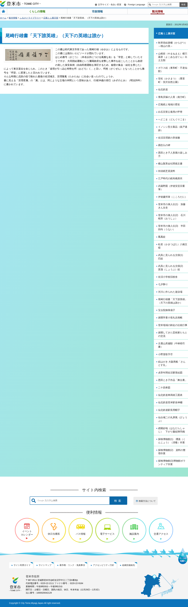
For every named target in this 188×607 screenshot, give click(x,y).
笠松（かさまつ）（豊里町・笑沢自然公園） (171, 80)
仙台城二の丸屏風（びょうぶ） (172, 419)
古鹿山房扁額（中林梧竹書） (171, 345)
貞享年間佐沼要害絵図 (170, 372)
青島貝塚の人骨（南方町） (172, 97)
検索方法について (147, 501)
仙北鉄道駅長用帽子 (169, 410)
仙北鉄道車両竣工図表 (170, 395)
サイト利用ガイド (22, 565)
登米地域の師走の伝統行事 (172, 325)
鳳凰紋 (161, 237)
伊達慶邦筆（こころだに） (172, 197)
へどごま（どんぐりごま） (172, 119)
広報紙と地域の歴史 (169, 104)
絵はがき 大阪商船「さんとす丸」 (171, 363)
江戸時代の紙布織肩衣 (170, 178)
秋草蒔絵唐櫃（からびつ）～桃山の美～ (172, 44)
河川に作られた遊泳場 (170, 292)
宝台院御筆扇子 (166, 310)
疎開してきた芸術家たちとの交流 (172, 334)
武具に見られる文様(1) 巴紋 (171, 257)
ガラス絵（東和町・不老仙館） (172, 69)
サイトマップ (45, 565)
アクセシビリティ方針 (103, 565)
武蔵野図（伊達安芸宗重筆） (171, 188)
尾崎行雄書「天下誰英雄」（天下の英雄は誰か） (172, 301)
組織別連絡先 (128, 565)
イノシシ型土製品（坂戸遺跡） (172, 128)
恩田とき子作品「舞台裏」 (172, 380)
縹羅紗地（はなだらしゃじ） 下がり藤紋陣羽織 (171, 430)
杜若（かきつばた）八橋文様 (172, 246)
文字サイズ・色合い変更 (109, 4)
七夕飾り (163, 284)
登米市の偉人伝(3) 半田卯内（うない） (171, 228)
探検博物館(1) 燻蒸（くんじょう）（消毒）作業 (171, 441)
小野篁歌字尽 (165, 354)
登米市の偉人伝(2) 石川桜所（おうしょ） (171, 217)
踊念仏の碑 (164, 145)
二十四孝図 (164, 387)
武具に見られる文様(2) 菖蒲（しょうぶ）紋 (171, 268)
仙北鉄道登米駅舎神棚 (170, 402)
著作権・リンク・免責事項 (72, 565)
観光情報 (13, 18)
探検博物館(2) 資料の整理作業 (171, 452)
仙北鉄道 (163, 89)
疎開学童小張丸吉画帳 (170, 317)
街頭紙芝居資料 (166, 171)
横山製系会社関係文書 (170, 163)
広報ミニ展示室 (50, 18)
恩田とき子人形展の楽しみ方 (172, 154)
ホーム (3, 18)
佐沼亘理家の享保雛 (169, 137)
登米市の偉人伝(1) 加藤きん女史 (171, 206)
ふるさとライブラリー (30, 18)
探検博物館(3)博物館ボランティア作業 (171, 462)
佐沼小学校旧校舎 (168, 277)
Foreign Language (136, 4)
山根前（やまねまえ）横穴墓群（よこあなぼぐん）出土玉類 (172, 57)
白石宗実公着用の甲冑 (170, 112)
